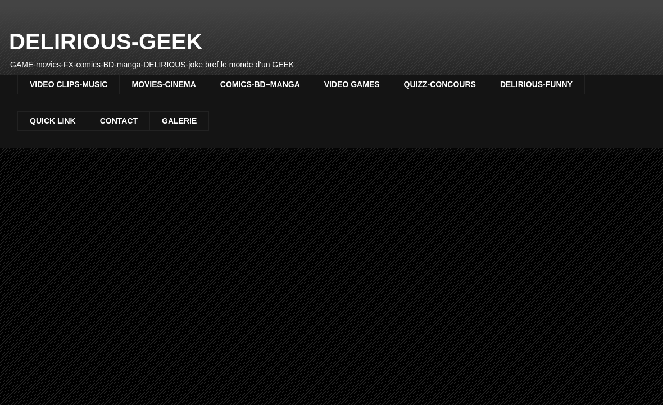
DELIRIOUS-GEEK (105, 41)
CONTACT (119, 120)
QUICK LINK (53, 120)
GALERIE (179, 120)
